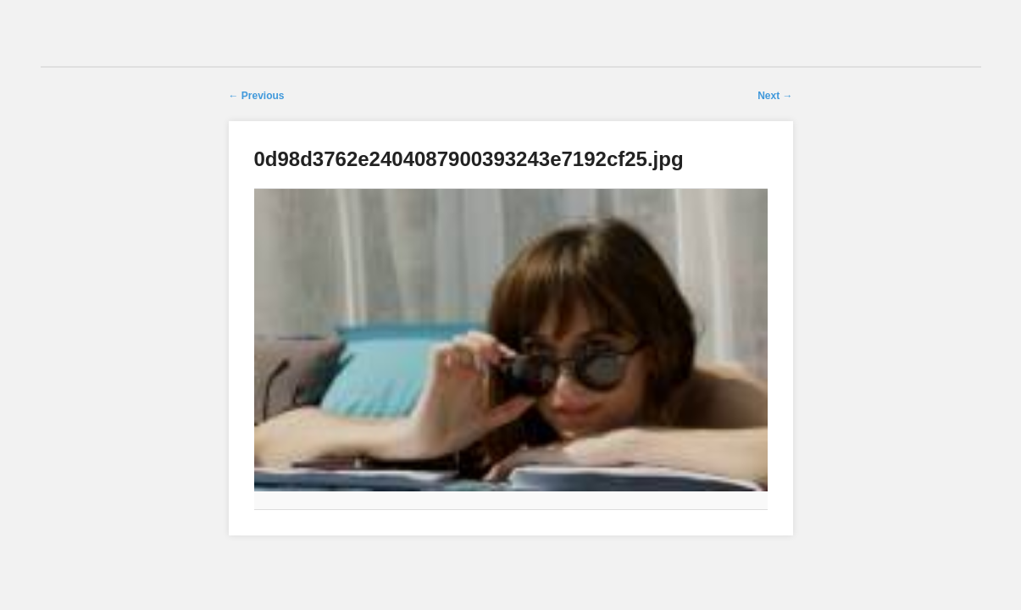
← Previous (257, 96)
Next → (774, 96)
